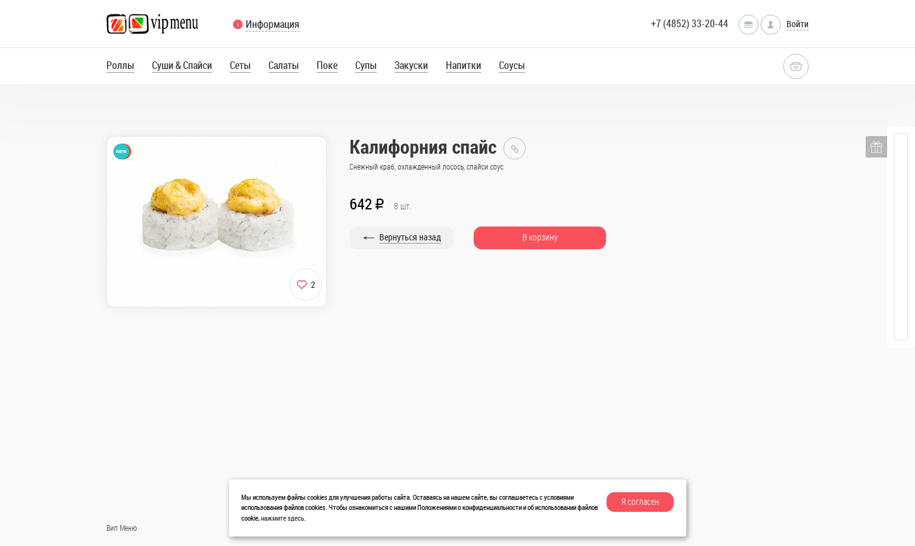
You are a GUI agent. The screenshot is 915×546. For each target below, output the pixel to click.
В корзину (540, 237)
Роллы (120, 65)
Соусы (512, 65)
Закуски (411, 65)
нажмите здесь (282, 518)
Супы (366, 65)
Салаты (283, 65)
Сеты (240, 65)
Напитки (463, 65)
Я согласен (640, 501)
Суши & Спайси (182, 65)
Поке (327, 65)
